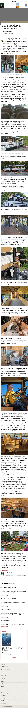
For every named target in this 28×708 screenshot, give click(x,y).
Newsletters (3, 695)
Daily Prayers (3, 700)
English (3, 664)
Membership (3, 703)
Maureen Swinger (8, 33)
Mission (2, 681)
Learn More (13, 657)
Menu (3, 1)
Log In (3, 666)
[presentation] (26, 5)
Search (23, 1)
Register (7, 666)
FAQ (2, 683)
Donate (2, 686)
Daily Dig (3, 698)
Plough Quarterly (4, 692)
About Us (3, 678)
